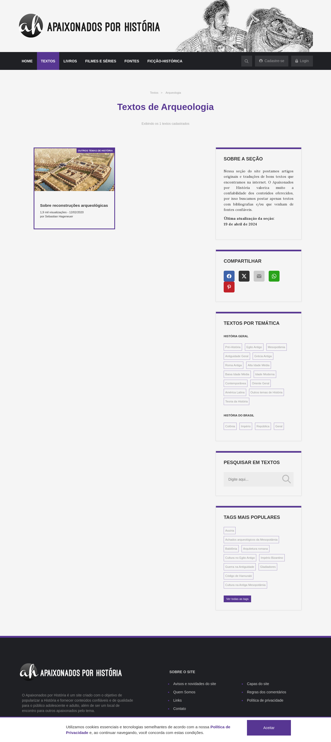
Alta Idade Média (258, 365)
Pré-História (232, 347)
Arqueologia (173, 92)
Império (246, 426)
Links (177, 700)
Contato (179, 709)
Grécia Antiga (263, 356)
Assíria (229, 530)
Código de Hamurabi (238, 575)
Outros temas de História (267, 392)
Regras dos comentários (266, 692)
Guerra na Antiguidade (239, 566)
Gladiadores (268, 566)
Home (27, 61)
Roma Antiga (233, 365)
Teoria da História (236, 401)
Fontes (131, 61)
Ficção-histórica (164, 61)
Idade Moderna (265, 374)
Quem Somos (184, 692)
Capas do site (258, 684)
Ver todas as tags (237, 598)
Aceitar (269, 728)
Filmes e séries (100, 61)
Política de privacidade (265, 700)
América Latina (235, 392)
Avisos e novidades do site (194, 684)
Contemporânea (235, 383)
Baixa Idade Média (237, 374)
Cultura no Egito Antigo (240, 557)
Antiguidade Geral (237, 356)
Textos (48, 61)
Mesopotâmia (276, 347)
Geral (278, 426)
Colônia (230, 426)
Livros (70, 61)
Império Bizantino (272, 557)
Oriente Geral (260, 383)
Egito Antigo (254, 347)
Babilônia (231, 548)
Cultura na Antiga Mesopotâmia (245, 584)
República (263, 426)
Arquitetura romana (255, 548)
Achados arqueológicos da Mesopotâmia (251, 539)
